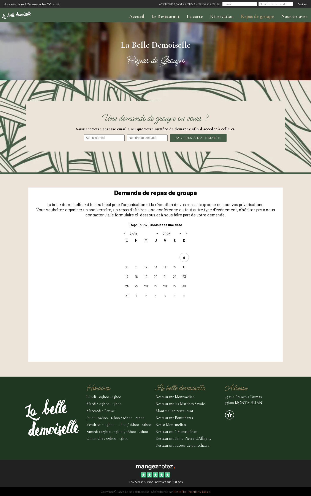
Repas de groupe (257, 16)
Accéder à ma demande (198, 138)
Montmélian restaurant (175, 410)
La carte (195, 16)
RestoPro (180, 491)
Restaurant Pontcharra (174, 417)
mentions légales (199, 491)
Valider (302, 4)
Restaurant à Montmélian (176, 431)
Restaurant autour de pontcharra (182, 445)
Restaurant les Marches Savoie (180, 403)
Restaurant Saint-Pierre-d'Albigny (183, 438)
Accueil (136, 16)
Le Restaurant (165, 16)
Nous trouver (294, 16)
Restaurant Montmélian (175, 396)
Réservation (222, 16)
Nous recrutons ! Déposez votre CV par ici (31, 4)
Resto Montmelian (171, 424)
